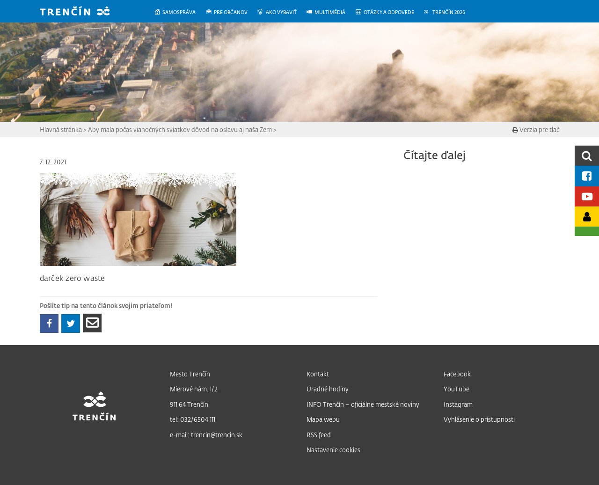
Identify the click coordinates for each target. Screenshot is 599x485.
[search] (587, 156)
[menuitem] (179, 12)
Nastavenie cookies (333, 450)
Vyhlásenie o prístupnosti (479, 419)
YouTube (456, 389)
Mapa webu (323, 419)
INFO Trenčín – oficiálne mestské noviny (363, 404)
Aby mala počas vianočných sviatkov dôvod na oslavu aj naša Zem (180, 129)
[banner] (82, 12)
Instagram (458, 404)
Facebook (457, 374)
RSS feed (319, 435)
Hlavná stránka (61, 129)
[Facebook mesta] (587, 176)
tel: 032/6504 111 (192, 419)
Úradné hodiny (328, 389)
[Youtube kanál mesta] (587, 196)
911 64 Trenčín (189, 404)
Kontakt (318, 374)
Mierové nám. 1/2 (194, 389)
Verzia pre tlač (535, 129)
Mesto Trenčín (190, 374)
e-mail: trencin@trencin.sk (206, 435)
